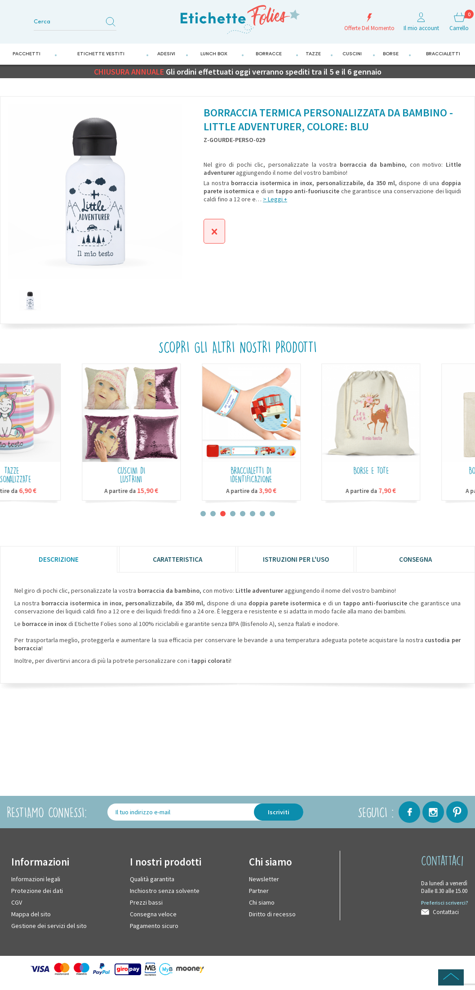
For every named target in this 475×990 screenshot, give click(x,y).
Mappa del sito (31, 914)
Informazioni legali (35, 879)
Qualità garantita (152, 879)
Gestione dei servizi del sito (49, 926)
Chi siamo (262, 902)
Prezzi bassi (146, 902)
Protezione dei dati (37, 891)
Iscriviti (278, 812)
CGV (16, 902)
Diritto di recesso (272, 914)
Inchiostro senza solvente (165, 891)
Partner (259, 891)
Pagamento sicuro (154, 926)
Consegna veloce (153, 914)
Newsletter (264, 879)
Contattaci (446, 912)
